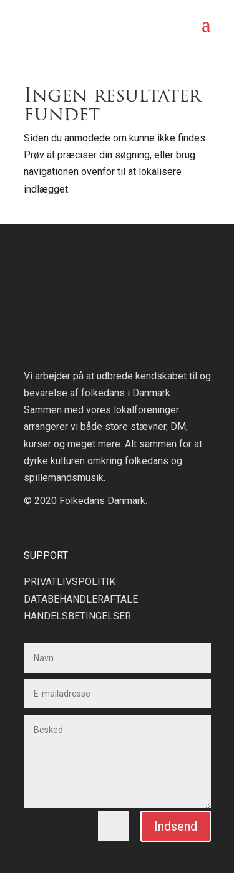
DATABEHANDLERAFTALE (81, 599)
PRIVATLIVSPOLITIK (69, 582)
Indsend (175, 826)
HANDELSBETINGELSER (77, 616)
